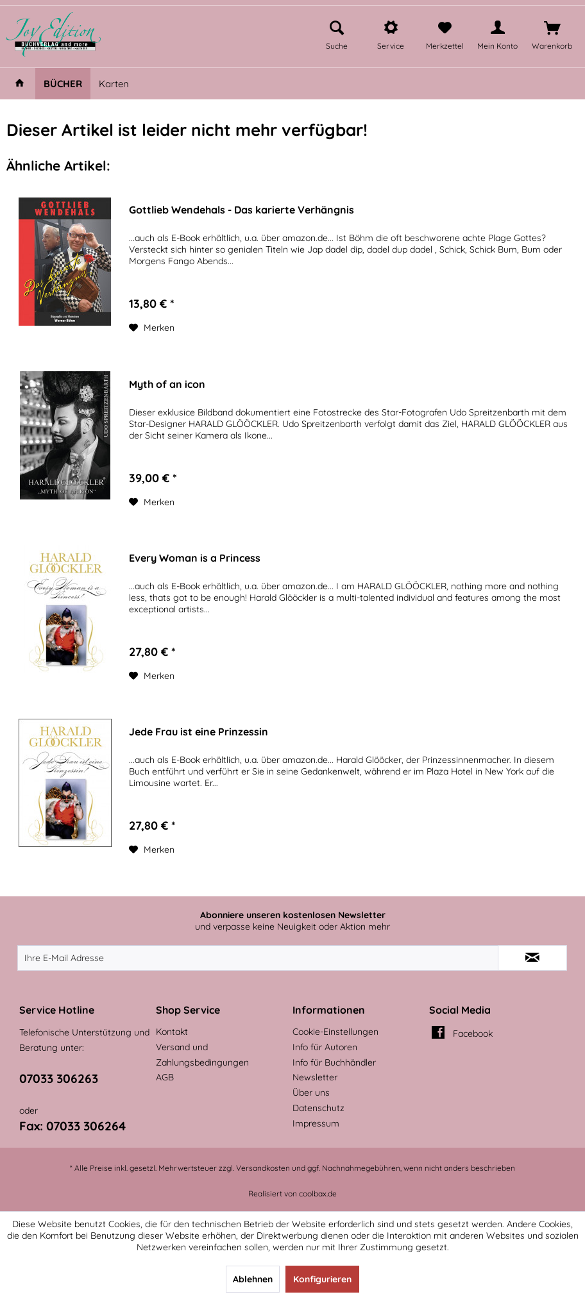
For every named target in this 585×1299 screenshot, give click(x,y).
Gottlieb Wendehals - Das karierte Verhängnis (241, 209)
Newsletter (314, 1077)
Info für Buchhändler (334, 1062)
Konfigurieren (322, 1279)
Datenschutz (318, 1108)
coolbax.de (318, 1193)
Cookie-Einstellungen (335, 1031)
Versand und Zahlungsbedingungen (202, 1054)
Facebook (473, 1033)
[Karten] (113, 83)
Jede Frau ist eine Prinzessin (198, 731)
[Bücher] (62, 83)
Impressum (315, 1123)
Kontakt (172, 1031)
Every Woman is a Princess (194, 557)
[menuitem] (336, 33)
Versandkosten (263, 1168)
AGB (165, 1077)
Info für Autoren (324, 1047)
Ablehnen (253, 1279)
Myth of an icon (167, 384)
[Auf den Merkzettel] (151, 327)
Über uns (311, 1092)
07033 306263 (58, 1078)
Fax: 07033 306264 (72, 1126)
